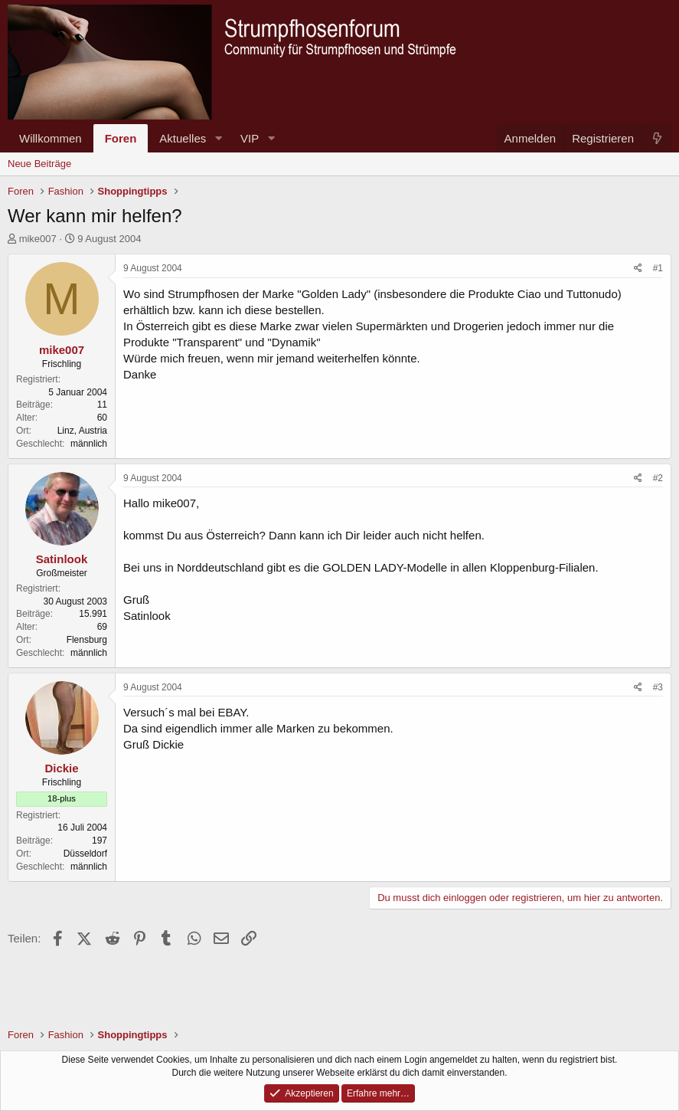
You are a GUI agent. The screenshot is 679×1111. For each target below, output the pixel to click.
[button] (218, 138)
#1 (658, 268)
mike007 (38, 238)
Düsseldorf (85, 853)
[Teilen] (638, 268)
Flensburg (87, 639)
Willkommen (50, 138)
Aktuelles (182, 138)
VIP (249, 138)
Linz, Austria (82, 430)
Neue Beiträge (39, 163)
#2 (658, 478)
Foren (121, 138)
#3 (658, 687)
